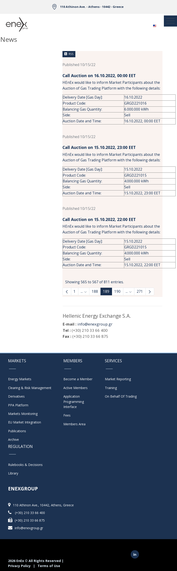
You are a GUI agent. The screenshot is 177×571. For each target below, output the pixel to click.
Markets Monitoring (23, 413)
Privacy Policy (19, 566)
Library (13, 473)
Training (111, 388)
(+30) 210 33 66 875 (30, 520)
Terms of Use (49, 566)
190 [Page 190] (117, 291)
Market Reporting (118, 379)
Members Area (74, 424)
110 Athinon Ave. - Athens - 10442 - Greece (92, 7)
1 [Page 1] (75, 291)
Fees (67, 415)
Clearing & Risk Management (29, 388)
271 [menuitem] (140, 291)
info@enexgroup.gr (94, 324)
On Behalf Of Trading (121, 396)
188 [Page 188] (95, 291)
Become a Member (77, 379)
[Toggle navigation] (170, 21)
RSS (69, 54)
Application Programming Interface (75, 401)
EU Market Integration (24, 422)
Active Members (75, 388)
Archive (13, 439)
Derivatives (16, 396)
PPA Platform (18, 405)
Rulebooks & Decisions (25, 464)
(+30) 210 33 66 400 (30, 513)
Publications (17, 431)
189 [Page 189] (106, 291)
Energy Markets (19, 379)
